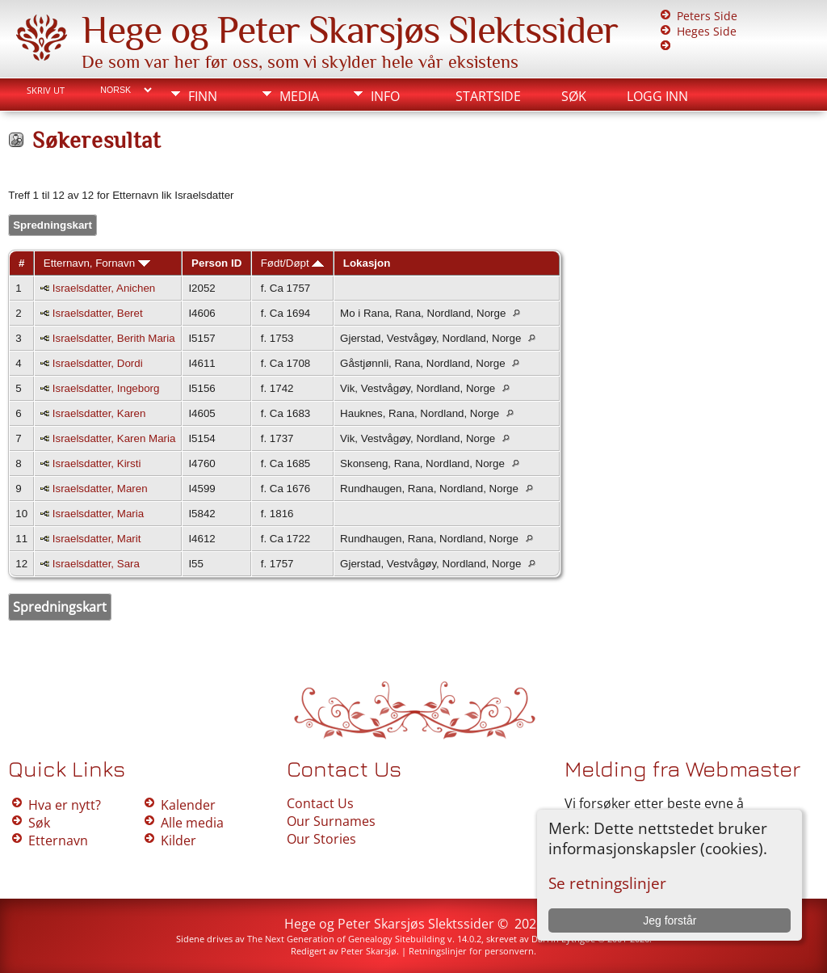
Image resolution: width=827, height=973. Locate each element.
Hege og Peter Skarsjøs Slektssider (350, 30)
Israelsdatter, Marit (96, 539)
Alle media (192, 823)
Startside (488, 96)
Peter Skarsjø (369, 951)
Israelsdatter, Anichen (103, 288)
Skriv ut (46, 90)
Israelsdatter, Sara (96, 564)
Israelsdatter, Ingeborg (106, 388)
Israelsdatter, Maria (98, 514)
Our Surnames (331, 821)
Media (299, 96)
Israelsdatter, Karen (99, 413)
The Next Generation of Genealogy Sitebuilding (346, 939)
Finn (202, 96)
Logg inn (657, 96)
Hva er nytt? (64, 805)
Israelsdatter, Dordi (97, 363)
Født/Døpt (293, 263)
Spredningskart (52, 225)
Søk (573, 96)
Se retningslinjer (607, 883)
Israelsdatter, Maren (100, 488)
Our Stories (321, 839)
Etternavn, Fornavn (97, 263)
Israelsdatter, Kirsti (96, 463)
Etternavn (58, 840)
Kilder (178, 840)
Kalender (188, 805)
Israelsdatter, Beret (97, 313)
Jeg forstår (669, 920)
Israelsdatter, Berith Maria (113, 338)
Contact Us (320, 803)
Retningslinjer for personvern (471, 951)
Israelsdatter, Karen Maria (114, 438)
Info (385, 96)
